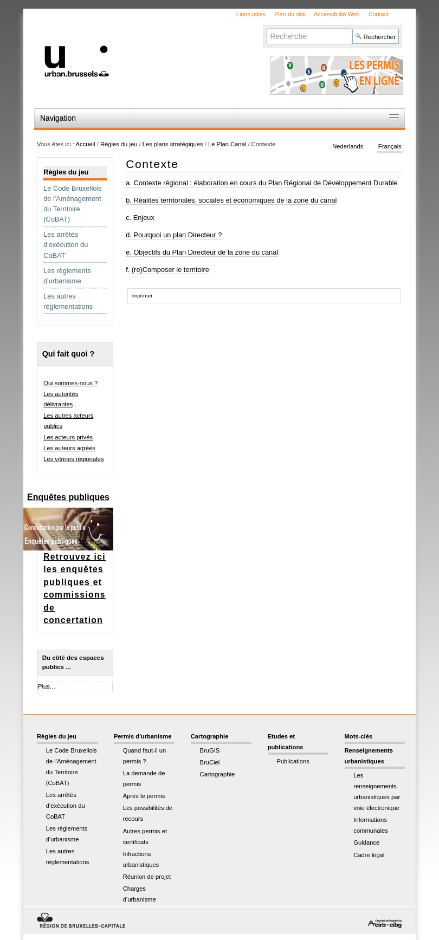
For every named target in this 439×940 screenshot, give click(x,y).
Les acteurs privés (68, 437)
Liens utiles (251, 14)
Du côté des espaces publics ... (73, 662)
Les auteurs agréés (69, 448)
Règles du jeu (118, 144)
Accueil (85, 144)
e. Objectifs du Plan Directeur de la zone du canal (202, 252)
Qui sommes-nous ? (70, 383)
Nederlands (347, 146)
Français (390, 146)
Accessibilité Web (337, 14)
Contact (379, 14)
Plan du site (289, 14)
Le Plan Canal (227, 144)
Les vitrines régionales (73, 459)
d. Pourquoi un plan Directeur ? (174, 235)
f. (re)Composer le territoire (167, 269)
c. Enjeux (140, 217)
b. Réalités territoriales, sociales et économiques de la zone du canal (231, 200)
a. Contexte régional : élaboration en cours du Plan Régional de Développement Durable (262, 183)
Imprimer (141, 296)
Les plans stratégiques (173, 144)
